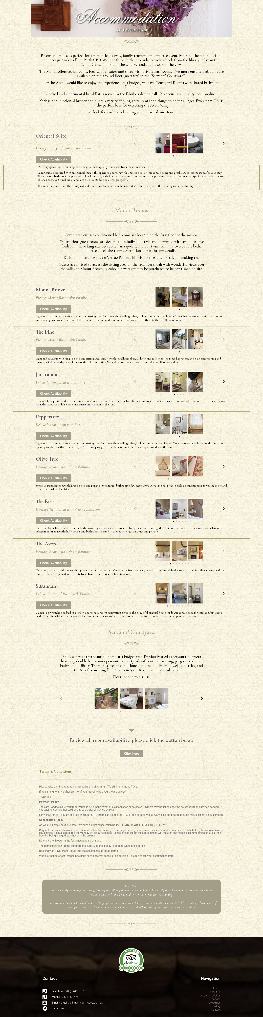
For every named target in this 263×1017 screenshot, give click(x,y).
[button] (173, 155)
